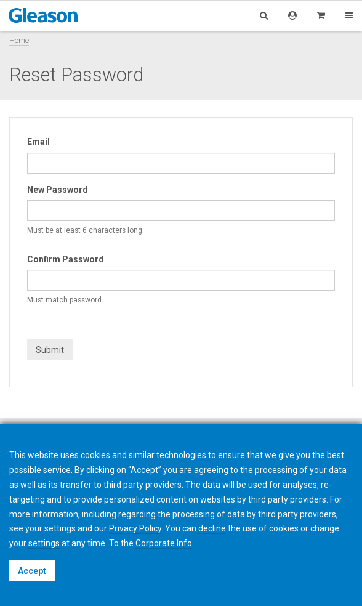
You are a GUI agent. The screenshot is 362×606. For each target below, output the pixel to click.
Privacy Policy (135, 528)
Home (19, 40)
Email (38, 142)
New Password (57, 190)
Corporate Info (163, 543)
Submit (50, 350)
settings (44, 543)
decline (212, 528)
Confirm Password (65, 259)
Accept (32, 571)
